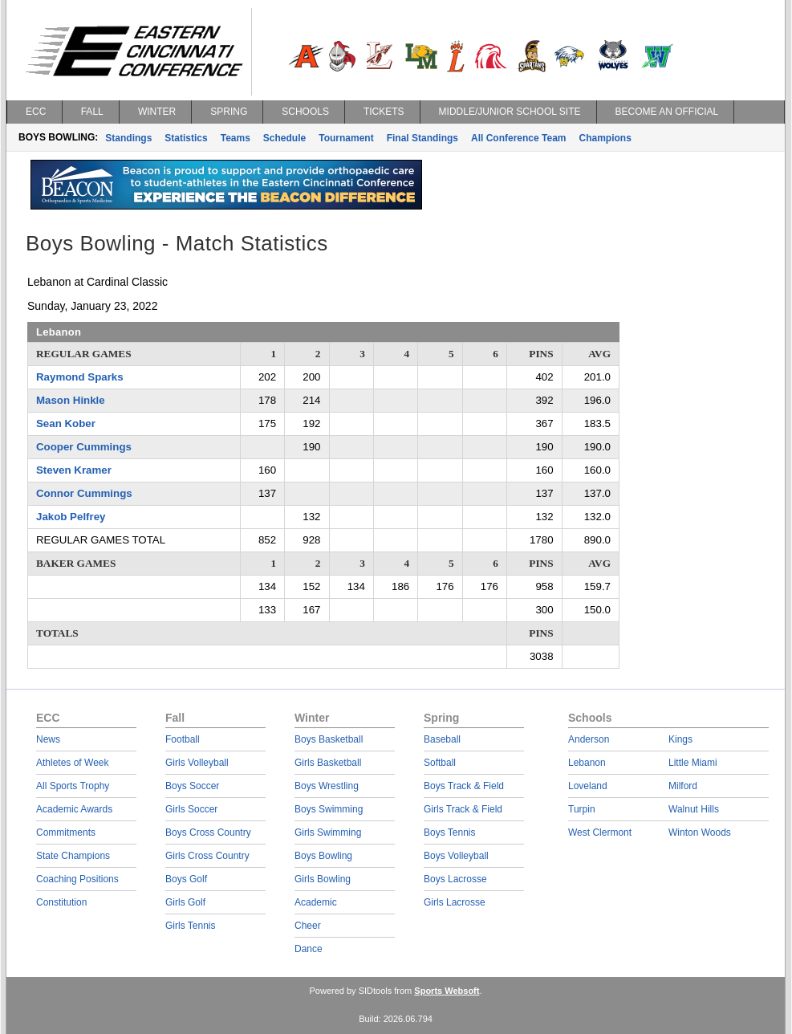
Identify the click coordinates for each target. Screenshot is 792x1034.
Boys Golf (186, 879)
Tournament (346, 138)
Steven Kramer (74, 470)
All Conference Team (518, 138)
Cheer (307, 925)
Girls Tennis (190, 925)
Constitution (61, 902)
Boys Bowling (323, 855)
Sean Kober (65, 423)
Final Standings (422, 138)
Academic (315, 902)
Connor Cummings (84, 493)
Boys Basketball (328, 739)
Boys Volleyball (456, 855)
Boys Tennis (449, 832)
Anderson (588, 739)
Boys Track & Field (464, 786)
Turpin (581, 809)
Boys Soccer (192, 786)
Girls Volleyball (197, 762)
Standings (128, 138)
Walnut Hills (693, 809)
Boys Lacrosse (455, 879)
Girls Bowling (322, 879)
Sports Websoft (446, 990)
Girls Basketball (327, 762)
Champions (605, 138)
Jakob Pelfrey (70, 517)
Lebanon (587, 762)
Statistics (185, 138)
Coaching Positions (77, 879)
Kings (680, 739)
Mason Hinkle (70, 400)
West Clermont (600, 832)
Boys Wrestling (326, 786)
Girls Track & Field (463, 809)
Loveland (587, 786)
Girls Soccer (191, 809)
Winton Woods (699, 832)
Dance (308, 949)
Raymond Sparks (80, 377)
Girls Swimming (327, 832)
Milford (682, 786)
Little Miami (692, 762)
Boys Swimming (328, 809)
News (48, 739)
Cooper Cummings (84, 447)
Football (182, 739)
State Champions (73, 855)
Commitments (65, 832)
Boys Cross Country (208, 832)
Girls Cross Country (207, 855)
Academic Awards (74, 809)
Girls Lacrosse (454, 902)
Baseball (442, 739)
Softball (440, 762)
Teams (235, 138)
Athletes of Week (72, 762)
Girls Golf (185, 902)
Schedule (284, 138)
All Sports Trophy (72, 786)
